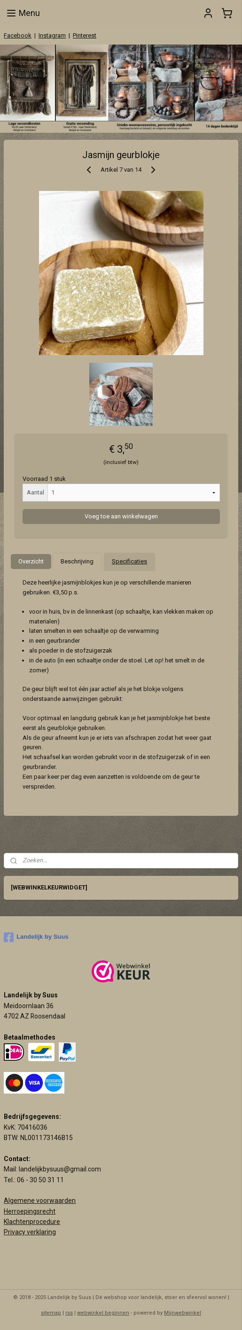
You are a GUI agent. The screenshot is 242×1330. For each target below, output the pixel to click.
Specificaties (129, 561)
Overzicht (31, 561)
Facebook (17, 35)
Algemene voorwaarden (40, 1200)
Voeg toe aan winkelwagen (121, 516)
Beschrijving (77, 561)
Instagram (52, 35)
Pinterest (84, 35)
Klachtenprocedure (32, 1221)
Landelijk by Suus (36, 937)
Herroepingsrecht (29, 1211)
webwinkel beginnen (103, 1313)
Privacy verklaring (30, 1232)
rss (69, 1313)
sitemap (51, 1313)
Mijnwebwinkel (182, 1313)
